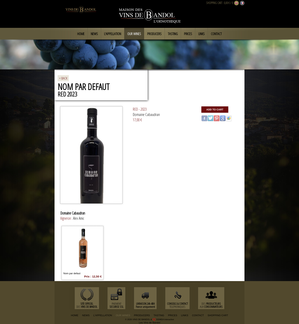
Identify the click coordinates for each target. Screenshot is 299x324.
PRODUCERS (142, 315)
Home (80, 33)
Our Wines (134, 33)
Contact (216, 33)
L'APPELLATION (102, 315)
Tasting (173, 33)
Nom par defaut (71, 273)
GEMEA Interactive (165, 319)
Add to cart (214, 109)
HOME (74, 315)
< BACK (63, 78)
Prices (188, 33)
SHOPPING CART (214, 3)
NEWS (86, 315)
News (94, 33)
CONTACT (198, 315)
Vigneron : (66, 218)
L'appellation (112, 33)
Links (201, 33)
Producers (154, 33)
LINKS (184, 315)
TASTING (159, 315)
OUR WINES (123, 315)
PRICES (172, 315)
